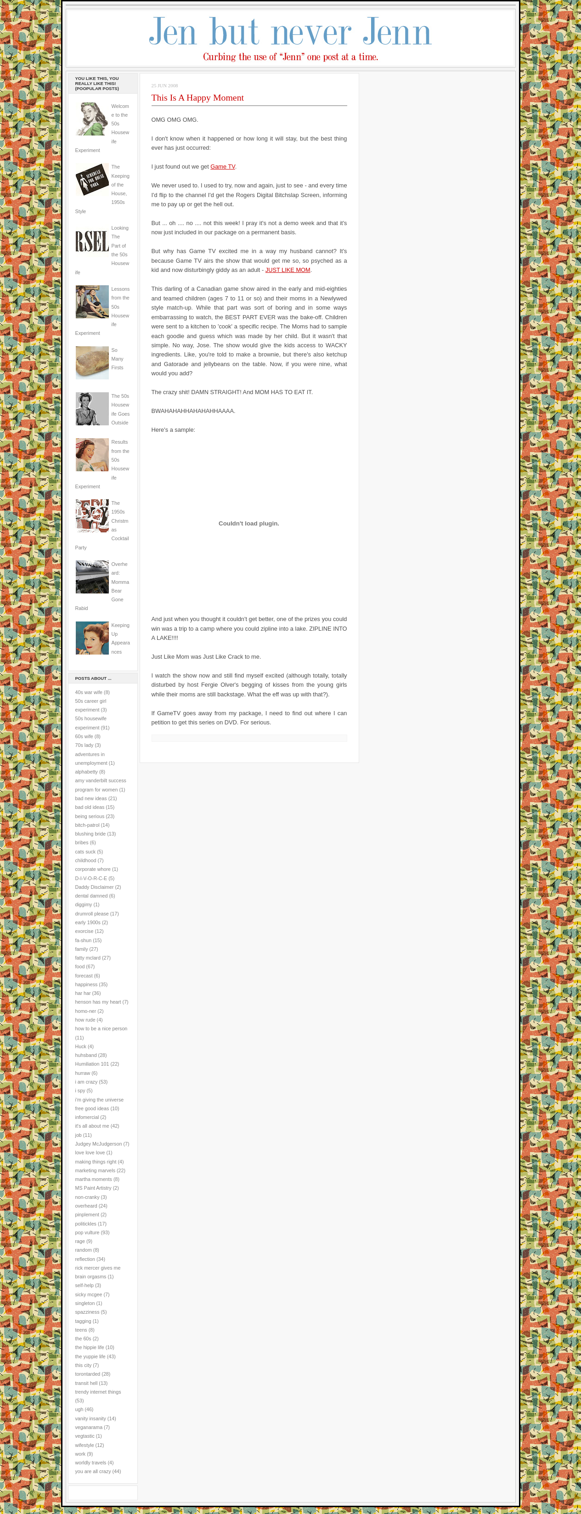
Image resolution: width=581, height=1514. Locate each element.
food (80, 966)
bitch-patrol (87, 825)
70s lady (84, 745)
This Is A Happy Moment (198, 97)
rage (80, 1241)
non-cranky (87, 1197)
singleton (85, 1303)
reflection (85, 1259)
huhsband (86, 1055)
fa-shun (83, 940)
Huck (80, 1046)
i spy (80, 1090)
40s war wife (89, 692)
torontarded (88, 1374)
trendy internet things (98, 1392)
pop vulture (87, 1232)
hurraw (82, 1073)
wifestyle (84, 1445)
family (81, 949)
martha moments (93, 1179)
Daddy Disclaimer (94, 887)
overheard (86, 1206)
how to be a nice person (101, 1028)
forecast (84, 975)
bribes (82, 842)
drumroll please (92, 913)
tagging (83, 1321)
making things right (96, 1161)
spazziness (87, 1312)
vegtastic (85, 1436)
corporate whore (93, 869)
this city (83, 1365)
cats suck (85, 851)
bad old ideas (90, 807)
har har (83, 993)
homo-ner (85, 1011)
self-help (84, 1285)
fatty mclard (88, 957)
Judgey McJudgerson (98, 1144)
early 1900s (88, 922)
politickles (85, 1223)
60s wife (84, 736)
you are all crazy (93, 1471)
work (80, 1454)
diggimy (83, 904)
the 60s (83, 1338)
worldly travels (91, 1462)
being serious (90, 816)
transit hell (86, 1383)
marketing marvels (95, 1170)
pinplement (87, 1214)
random (83, 1250)
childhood (85, 860)
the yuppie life (90, 1356)
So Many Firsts (118, 359)
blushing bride (90, 833)
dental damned (91, 895)
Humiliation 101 (92, 1064)
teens (81, 1330)
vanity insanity (90, 1418)
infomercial (87, 1117)
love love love (90, 1152)
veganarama (89, 1427)
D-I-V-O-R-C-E (91, 878)
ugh (79, 1409)
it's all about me (92, 1126)
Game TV (222, 166)
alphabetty (86, 771)
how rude (85, 1020)
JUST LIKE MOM (287, 269)
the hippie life (89, 1347)
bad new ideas (91, 798)
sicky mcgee (88, 1294)
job (78, 1135)
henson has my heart (98, 1002)
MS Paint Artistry (93, 1188)
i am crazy (86, 1082)
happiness (86, 984)
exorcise (84, 931)
